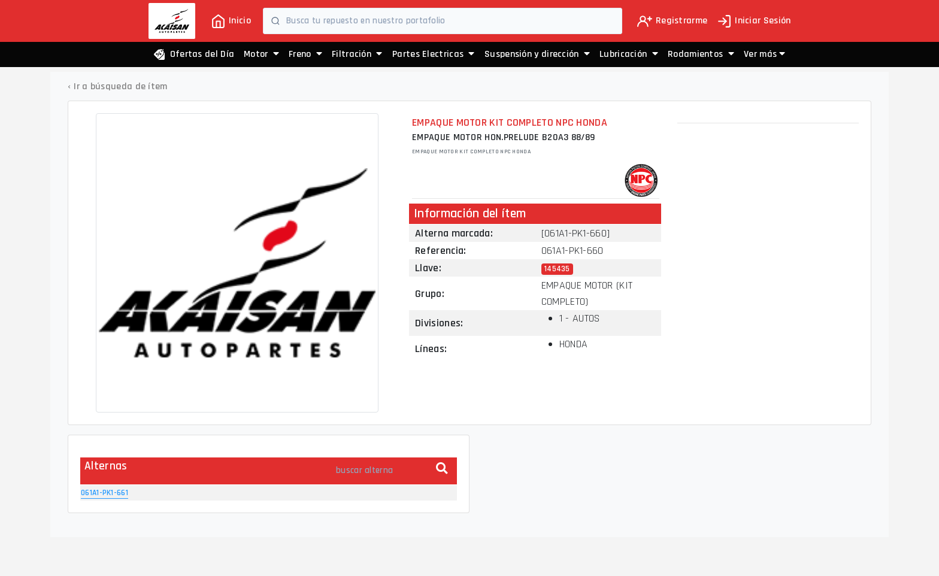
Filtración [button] (357, 54)
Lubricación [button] (628, 54)
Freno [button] (305, 54)
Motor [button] (261, 54)
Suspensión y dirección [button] (537, 54)
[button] (764, 54)
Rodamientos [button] (701, 54)
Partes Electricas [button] (433, 54)
